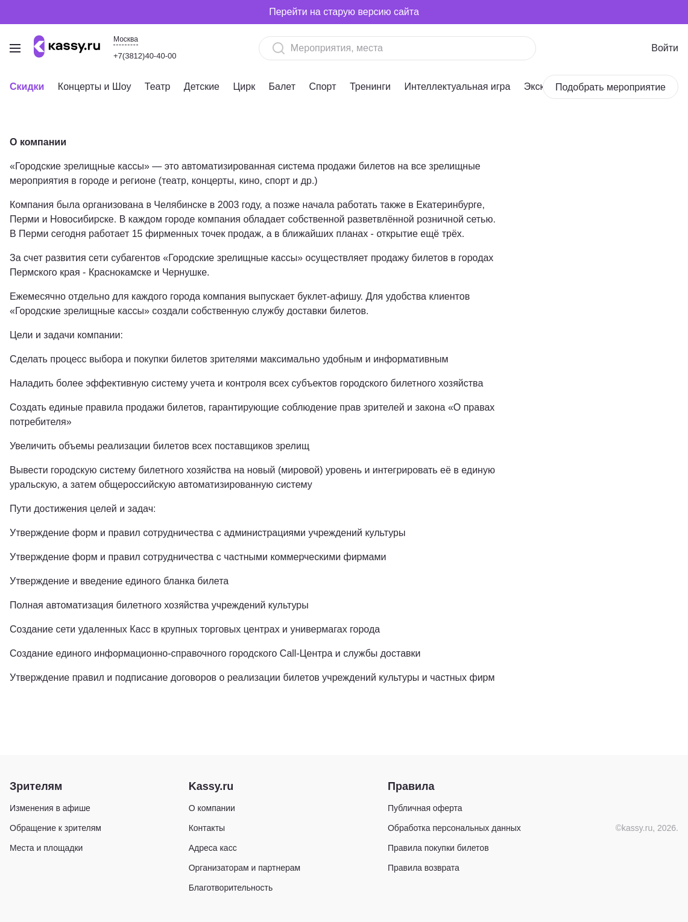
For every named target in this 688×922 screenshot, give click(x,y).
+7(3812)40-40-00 (144, 55)
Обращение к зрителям (55, 828)
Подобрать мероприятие (610, 87)
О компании (212, 808)
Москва (125, 39)
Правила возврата (423, 868)
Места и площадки (46, 848)
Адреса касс (213, 848)
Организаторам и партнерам (245, 868)
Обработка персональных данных (454, 828)
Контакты (207, 828)
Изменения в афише (50, 808)
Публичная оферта (425, 808)
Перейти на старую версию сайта (344, 12)
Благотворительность (231, 887)
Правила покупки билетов (438, 848)
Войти (664, 48)
